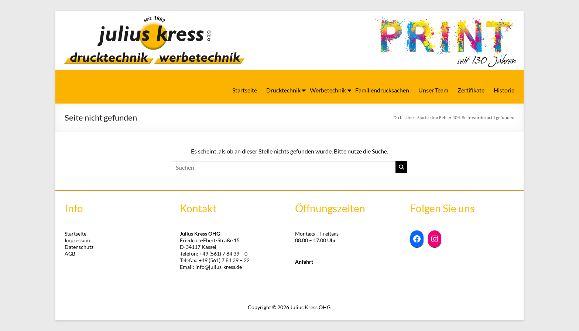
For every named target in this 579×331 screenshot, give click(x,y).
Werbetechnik (328, 90)
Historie (504, 90)
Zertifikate (471, 90)
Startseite (244, 90)
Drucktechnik (283, 90)
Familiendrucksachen (382, 90)
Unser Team (433, 90)
